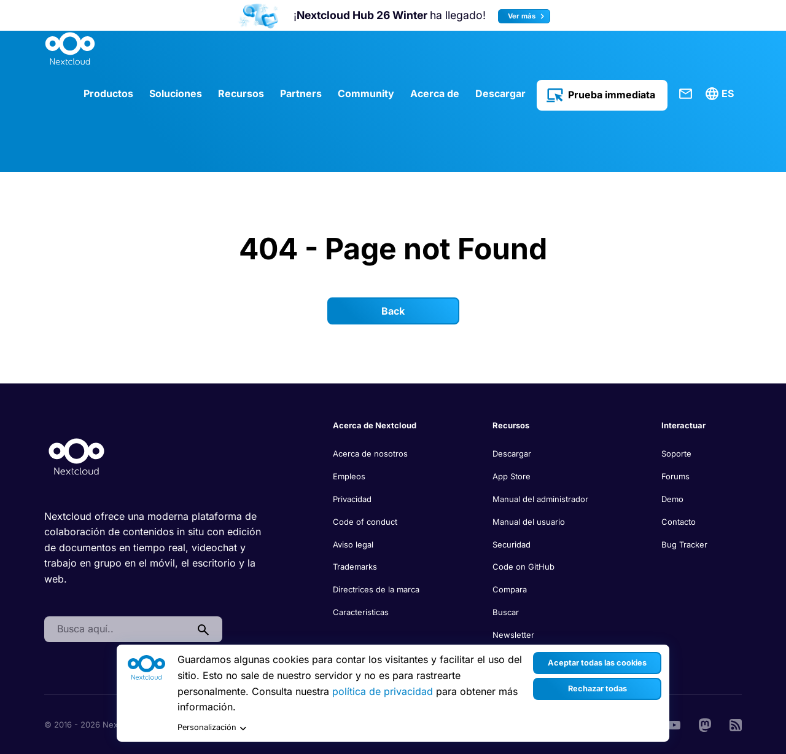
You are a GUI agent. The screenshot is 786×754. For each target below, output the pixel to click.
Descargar (500, 93)
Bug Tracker (684, 544)
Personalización (211, 728)
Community (366, 93)
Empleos (349, 476)
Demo (672, 499)
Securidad (511, 544)
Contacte (686, 94)
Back (393, 311)
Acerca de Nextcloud (374, 425)
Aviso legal (353, 544)
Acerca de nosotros (370, 453)
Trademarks (355, 566)
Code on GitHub (523, 566)
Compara (509, 589)
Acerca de (434, 93)
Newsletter (513, 635)
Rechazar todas (597, 688)
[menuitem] (721, 94)
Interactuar (683, 425)
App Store (511, 476)
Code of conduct (365, 522)
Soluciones (175, 93)
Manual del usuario (528, 522)
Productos (108, 93)
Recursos (241, 93)
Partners (301, 93)
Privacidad (352, 499)
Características (361, 612)
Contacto (678, 522)
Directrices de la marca (376, 589)
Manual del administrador (540, 499)
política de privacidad (382, 691)
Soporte (676, 453)
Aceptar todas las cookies (597, 662)
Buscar (505, 612)
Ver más (528, 16)
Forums (675, 476)
